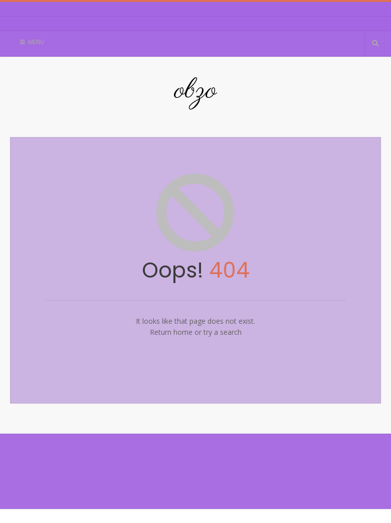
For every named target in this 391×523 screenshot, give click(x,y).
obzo (195, 91)
